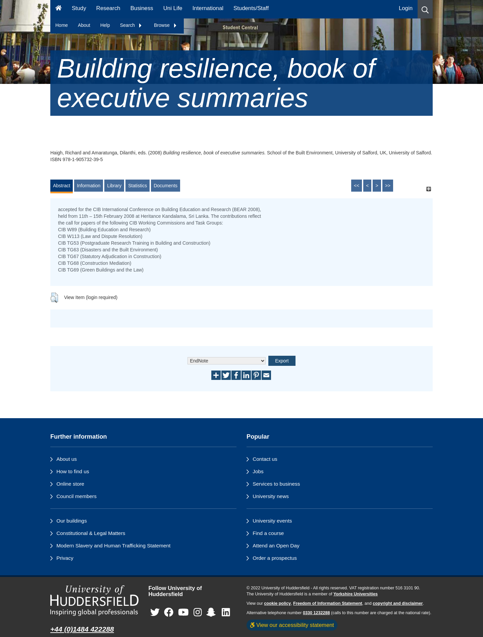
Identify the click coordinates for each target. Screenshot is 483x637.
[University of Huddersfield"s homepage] (94, 600)
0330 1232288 (316, 612)
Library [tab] (114, 185)
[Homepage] (58, 9)
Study (79, 8)
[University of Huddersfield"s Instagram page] (198, 612)
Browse (165, 25)
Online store (70, 484)
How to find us (72, 471)
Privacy (64, 558)
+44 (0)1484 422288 (82, 629)
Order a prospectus (275, 558)
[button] (425, 9)
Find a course (268, 533)
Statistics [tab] (137, 185)
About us (66, 459)
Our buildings (71, 521)
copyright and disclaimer (398, 603)
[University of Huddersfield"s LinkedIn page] (226, 612)
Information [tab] (88, 185)
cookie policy (277, 603)
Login (406, 8)
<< (356, 185)
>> (387, 185)
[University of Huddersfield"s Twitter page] (155, 612)
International (208, 8)
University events (272, 521)
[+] (428, 188)
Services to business (276, 484)
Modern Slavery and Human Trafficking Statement (113, 545)
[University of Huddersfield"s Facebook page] (168, 612)
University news (271, 496)
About (84, 25)
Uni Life (172, 8)
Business (141, 8)
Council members (76, 496)
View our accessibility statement (292, 625)
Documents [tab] (165, 185)
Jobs (258, 471)
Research (108, 8)
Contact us (265, 459)
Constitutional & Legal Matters (90, 533)
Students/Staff (251, 8)
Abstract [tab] (61, 185)
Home (61, 25)
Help (105, 25)
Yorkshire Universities (355, 594)
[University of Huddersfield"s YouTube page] (183, 612)
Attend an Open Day (276, 545)
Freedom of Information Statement (327, 603)
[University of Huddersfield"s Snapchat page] (212, 612)
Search (131, 25)
